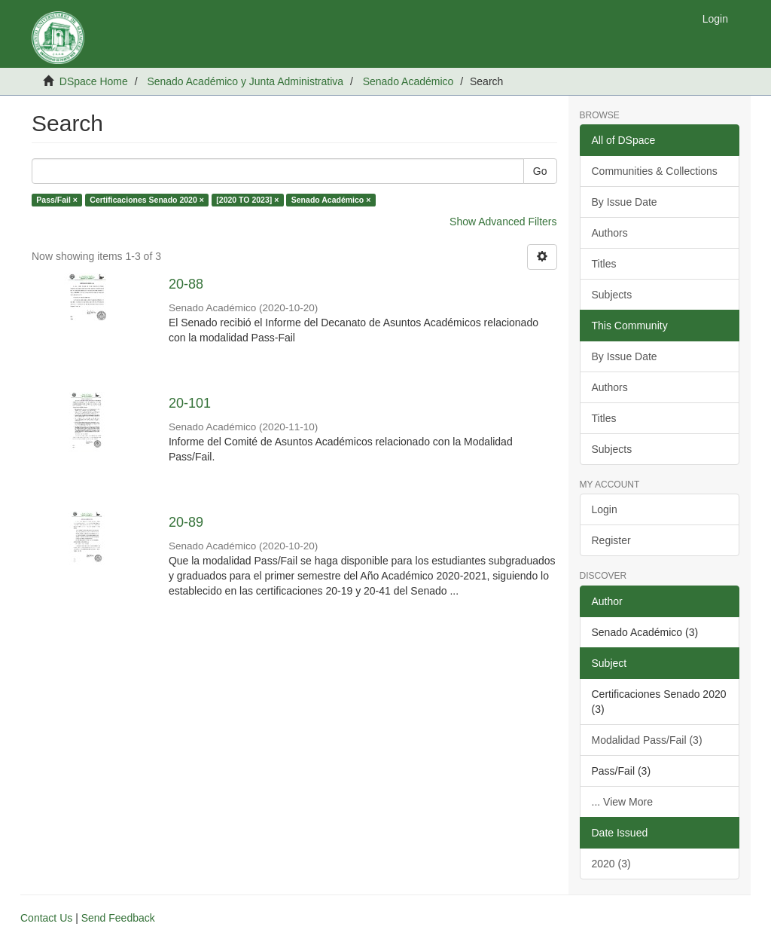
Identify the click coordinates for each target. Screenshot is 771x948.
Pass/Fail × (57, 199)
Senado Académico (408, 81)
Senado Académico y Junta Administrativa (245, 81)
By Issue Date (624, 202)
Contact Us (46, 918)
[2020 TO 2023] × (247, 199)
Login (604, 509)
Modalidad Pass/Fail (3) (647, 740)
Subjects (612, 295)
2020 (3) (611, 864)
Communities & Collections (655, 171)
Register (611, 540)
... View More (622, 802)
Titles (604, 264)
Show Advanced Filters (502, 222)
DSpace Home (93, 81)
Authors (610, 233)
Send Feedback (118, 918)
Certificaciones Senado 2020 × (146, 199)
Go (540, 171)
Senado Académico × (331, 199)
